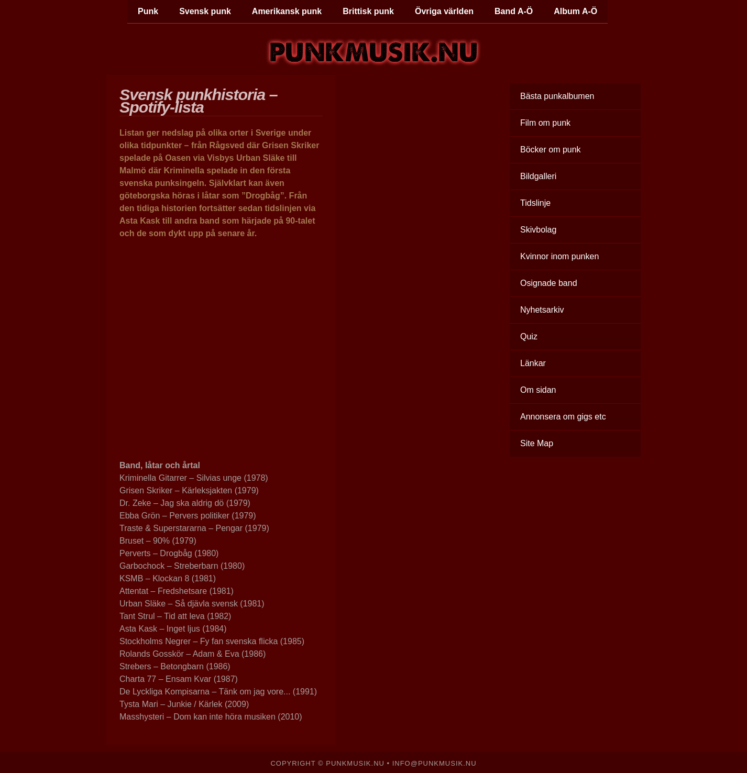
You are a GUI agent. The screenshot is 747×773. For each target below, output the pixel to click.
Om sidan (538, 389)
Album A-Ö (575, 11)
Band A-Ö (514, 11)
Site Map (536, 443)
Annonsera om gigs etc (563, 416)
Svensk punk (205, 11)
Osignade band (548, 283)
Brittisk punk (368, 11)
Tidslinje (535, 202)
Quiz (528, 336)
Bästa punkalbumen (557, 96)
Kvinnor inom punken (559, 256)
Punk (148, 11)
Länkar (533, 363)
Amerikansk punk (287, 11)
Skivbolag (538, 229)
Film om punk (545, 122)
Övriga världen (444, 11)
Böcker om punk (550, 149)
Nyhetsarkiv (542, 309)
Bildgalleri (538, 176)
